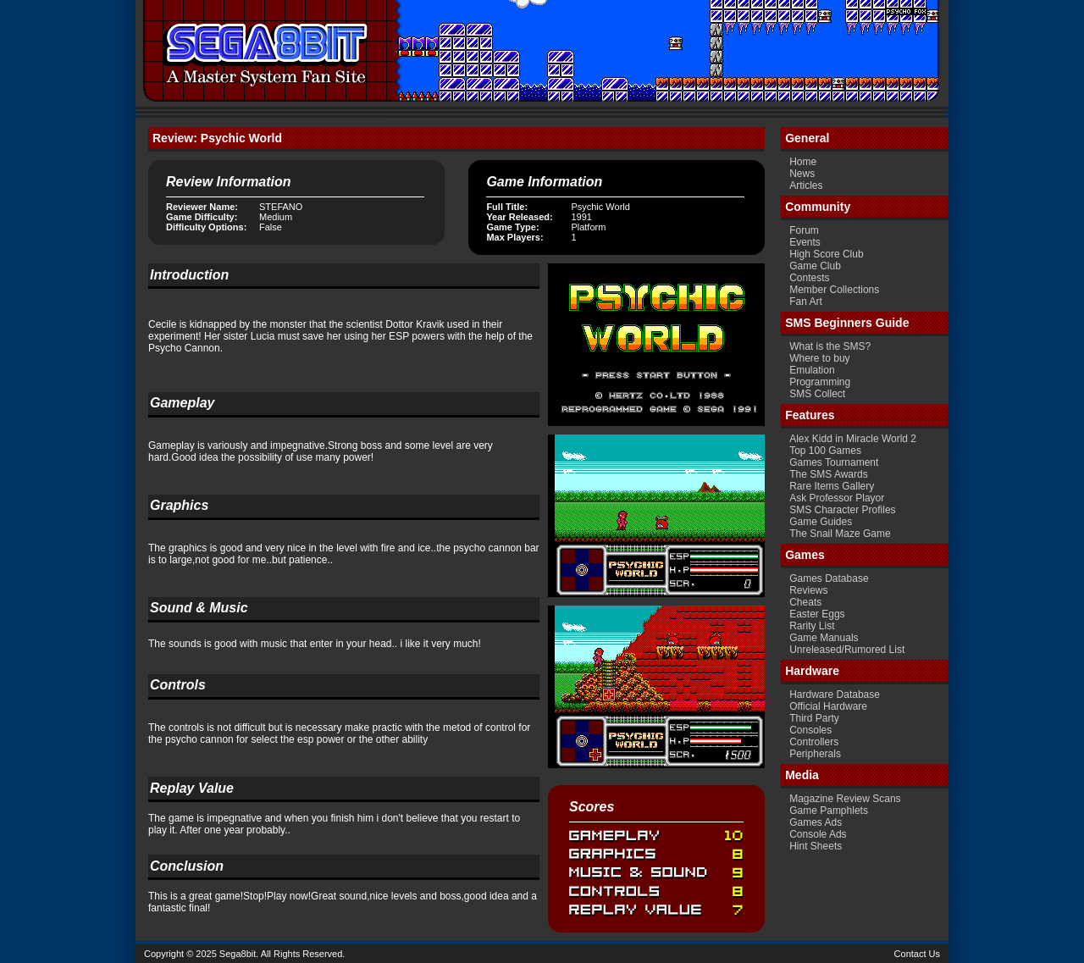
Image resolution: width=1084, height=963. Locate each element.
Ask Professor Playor (836, 498)
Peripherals (815, 754)
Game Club (815, 266)
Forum (804, 230)
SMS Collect (817, 394)
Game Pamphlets (828, 810)
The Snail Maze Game (839, 534)
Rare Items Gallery (831, 486)
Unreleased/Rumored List (846, 650)
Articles (805, 185)
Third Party (814, 718)
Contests (809, 278)
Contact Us (917, 954)
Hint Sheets (815, 846)
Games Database (828, 578)
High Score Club (826, 254)
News (802, 174)
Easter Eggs (816, 614)
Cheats (805, 602)
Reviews (808, 590)
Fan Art (805, 301)
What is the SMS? (830, 346)
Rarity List (811, 626)
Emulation (811, 370)
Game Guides (820, 522)
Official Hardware (828, 706)
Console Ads (817, 834)
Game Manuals (823, 638)
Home (802, 162)
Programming (819, 382)
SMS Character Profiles (842, 510)
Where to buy (819, 358)
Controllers (813, 742)
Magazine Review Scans (844, 799)
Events (805, 242)
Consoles (810, 730)
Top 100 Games (825, 451)
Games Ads (815, 822)
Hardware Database (834, 694)
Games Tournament (833, 462)
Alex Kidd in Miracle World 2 (852, 439)
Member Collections (834, 290)
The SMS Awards (828, 474)
